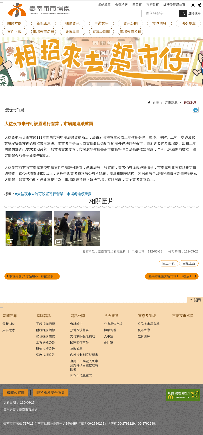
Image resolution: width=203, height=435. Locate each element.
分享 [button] (199, 5)
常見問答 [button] (159, 23)
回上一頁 (168, 263)
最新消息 (190, 102)
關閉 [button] (197, 300)
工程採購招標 (45, 324)
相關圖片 (101, 201)
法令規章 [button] (188, 23)
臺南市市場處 (39, 10)
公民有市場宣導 (148, 324)
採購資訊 (44, 316)
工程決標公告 (45, 342)
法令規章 (111, 316)
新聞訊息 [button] (43, 23)
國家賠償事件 (79, 342)
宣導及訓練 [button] (101, 31)
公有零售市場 (113, 324)
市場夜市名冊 (43, 31)
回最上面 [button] (189, 263)
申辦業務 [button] (101, 23)
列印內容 (196, 110)
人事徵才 (8, 330)
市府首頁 (152, 4)
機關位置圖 (16, 392)
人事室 (108, 336)
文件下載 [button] (14, 31)
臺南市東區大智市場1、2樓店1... (171, 276)
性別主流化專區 (81, 375)
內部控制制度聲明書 (84, 355)
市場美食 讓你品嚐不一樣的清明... (32, 276)
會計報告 (76, 324)
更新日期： (11, 402)
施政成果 (76, 348)
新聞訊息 (171, 102)
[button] (29, 228)
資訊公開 (78, 316)
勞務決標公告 (45, 355)
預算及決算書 (79, 330)
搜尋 (145, 12)
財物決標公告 (45, 348)
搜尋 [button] (183, 13)
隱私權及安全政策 (50, 392)
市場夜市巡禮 (130, 31)
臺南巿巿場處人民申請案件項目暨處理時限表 (84, 365)
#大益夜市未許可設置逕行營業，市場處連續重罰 (53, 194)
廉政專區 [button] (72, 31)
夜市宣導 (144, 330)
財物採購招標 (45, 330)
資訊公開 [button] (130, 23)
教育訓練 (144, 336)
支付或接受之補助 (82, 336)
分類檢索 (121, 4)
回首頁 (137, 4)
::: (5, 99)
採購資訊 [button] (72, 23)
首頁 (156, 102)
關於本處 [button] (14, 23)
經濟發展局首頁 (174, 4)
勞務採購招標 (45, 336)
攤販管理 (110, 330)
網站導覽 (104, 4)
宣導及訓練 (147, 316)
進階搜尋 (194, 13)
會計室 (108, 342)
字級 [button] (193, 5)
